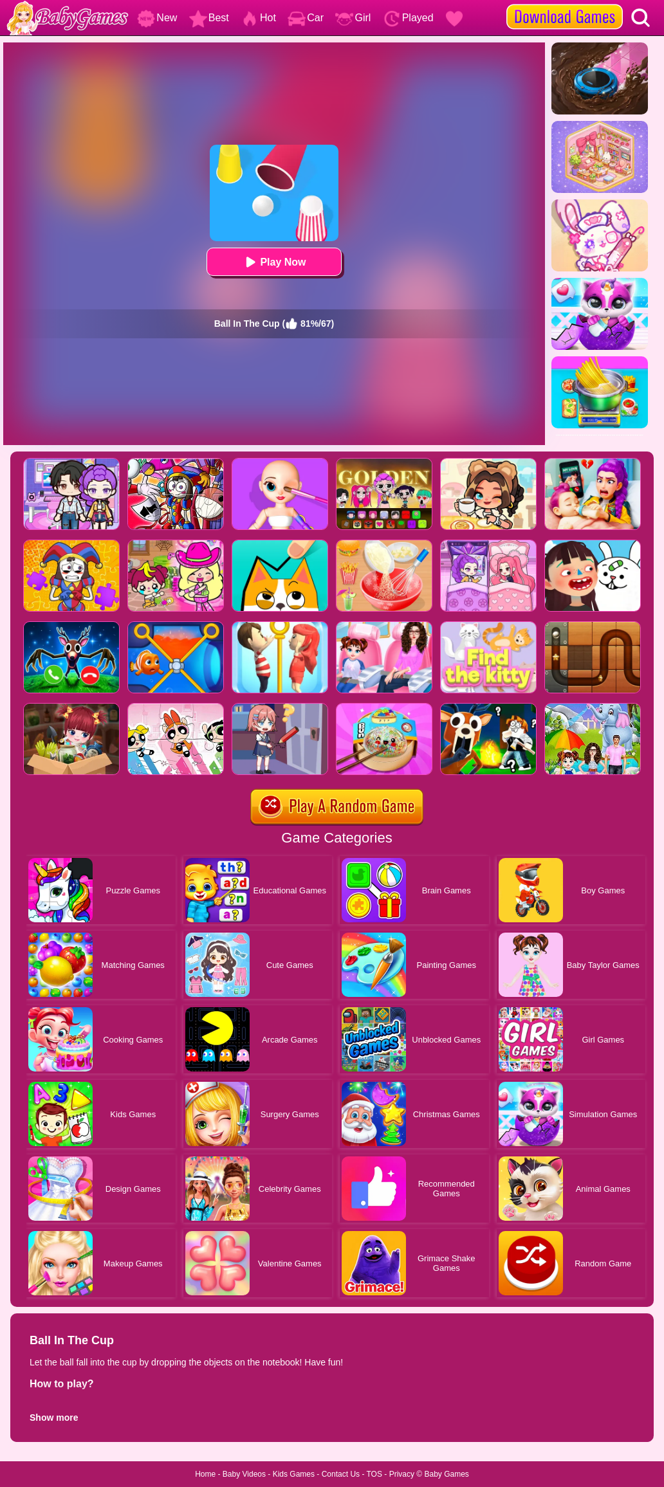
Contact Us (341, 1474)
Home (205, 1474)
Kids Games (294, 1474)
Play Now (274, 262)
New (157, 17)
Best (209, 17)
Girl (353, 17)
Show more (54, 1417)
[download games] (564, 4)
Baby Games (446, 1474)
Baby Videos (244, 1474)
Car (306, 17)
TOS (374, 1474)
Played (408, 17)
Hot (258, 17)
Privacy (401, 1474)
